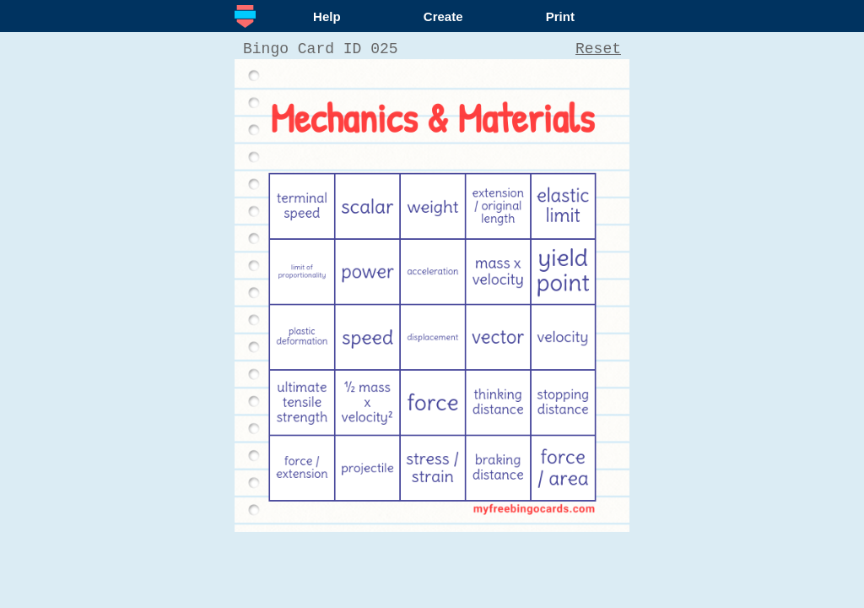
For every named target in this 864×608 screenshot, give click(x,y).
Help (327, 16)
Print (560, 16)
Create (443, 16)
